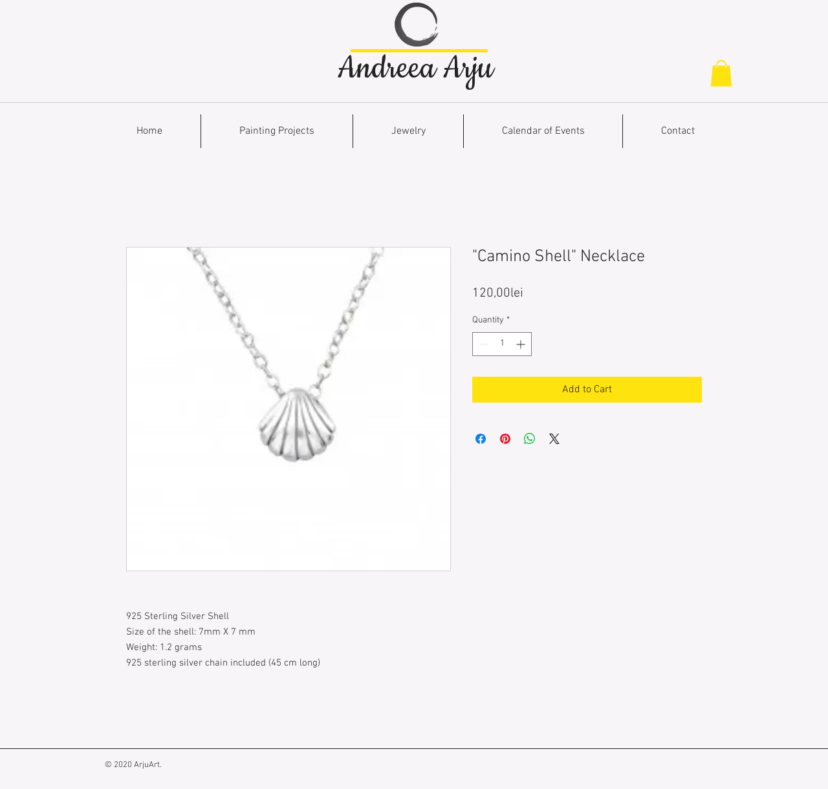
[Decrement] (482, 344)
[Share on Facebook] (480, 439)
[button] (721, 73)
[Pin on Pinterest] (505, 439)
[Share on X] (554, 439)
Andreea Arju (415, 68)
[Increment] (522, 344)
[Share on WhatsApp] (530, 439)
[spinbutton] (502, 344)
